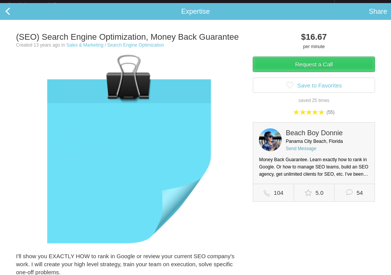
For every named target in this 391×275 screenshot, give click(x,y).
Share (378, 17)
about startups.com (362, 5)
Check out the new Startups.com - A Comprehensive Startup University (251, 5)
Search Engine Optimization (135, 51)
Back (15, 17)
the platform (40, 4)
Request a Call (314, 70)
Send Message (301, 154)
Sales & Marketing (84, 51)
